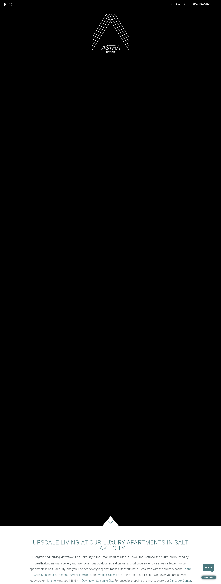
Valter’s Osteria (108, 580)
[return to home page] (110, 33)
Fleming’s (85, 580)
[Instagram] (10, 5)
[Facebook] (5, 5)
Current (73, 580)
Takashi (62, 580)
